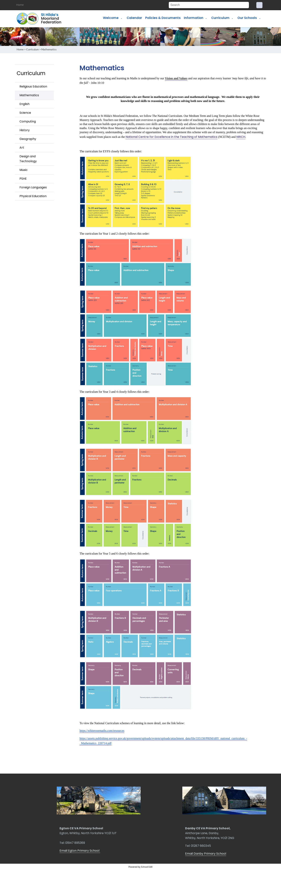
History (24, 130)
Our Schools (247, 18)
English (24, 104)
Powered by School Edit (140, 866)
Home (20, 5)
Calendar (134, 18)
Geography (27, 139)
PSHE (23, 178)
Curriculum (220, 18)
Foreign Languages (33, 187)
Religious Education (33, 86)
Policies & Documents (163, 18)
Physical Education (33, 196)
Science (25, 113)
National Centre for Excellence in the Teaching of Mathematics (171, 137)
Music (23, 170)
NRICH (240, 137)
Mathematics (49, 49)
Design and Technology (28, 158)
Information (193, 18)
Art (21, 147)
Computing (27, 121)
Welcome (111, 18)
